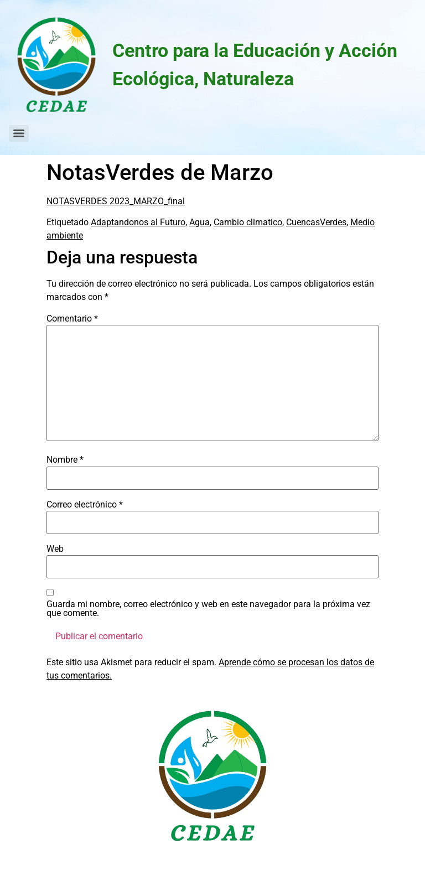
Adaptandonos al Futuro (138, 222)
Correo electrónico (84, 504)
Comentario (72, 318)
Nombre (65, 459)
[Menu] (19, 133)
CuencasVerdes (316, 222)
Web (55, 549)
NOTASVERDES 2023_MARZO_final (115, 201)
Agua (199, 222)
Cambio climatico (248, 222)
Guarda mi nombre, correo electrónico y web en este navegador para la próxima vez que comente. (208, 609)
